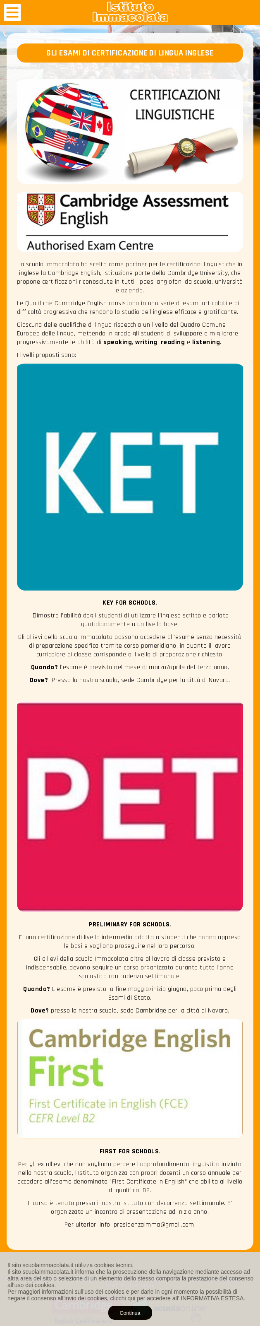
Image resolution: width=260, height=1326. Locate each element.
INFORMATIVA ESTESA (212, 1298)
